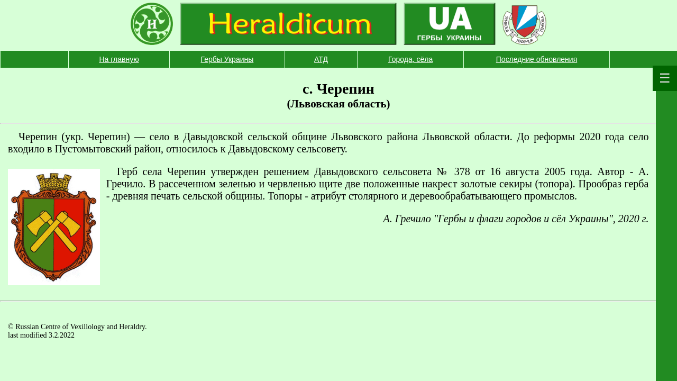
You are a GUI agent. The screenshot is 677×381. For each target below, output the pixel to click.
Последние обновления (536, 59)
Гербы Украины (227, 59)
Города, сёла (410, 59)
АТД (321, 59)
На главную (119, 59)
